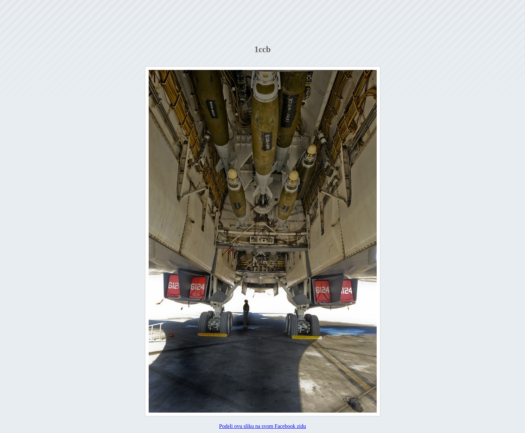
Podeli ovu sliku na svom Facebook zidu (262, 426)
